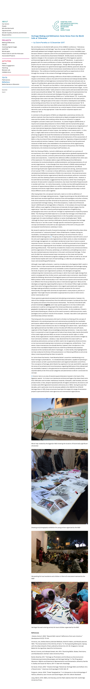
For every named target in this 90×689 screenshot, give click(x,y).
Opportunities (6, 30)
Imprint (3, 92)
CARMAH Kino (6, 72)
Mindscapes (6, 51)
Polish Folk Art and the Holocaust (13, 53)
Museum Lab (6, 70)
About (5, 21)
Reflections (6, 82)
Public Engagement (8, 66)
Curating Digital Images (9, 47)
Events (4, 63)
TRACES (4, 45)
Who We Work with (8, 28)
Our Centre (5, 24)
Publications (6, 80)
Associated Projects (8, 56)
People (4, 26)
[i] (51, 237)
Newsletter (4, 90)
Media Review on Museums (10, 84)
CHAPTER (5, 49)
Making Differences (8, 43)
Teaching (5, 68)
